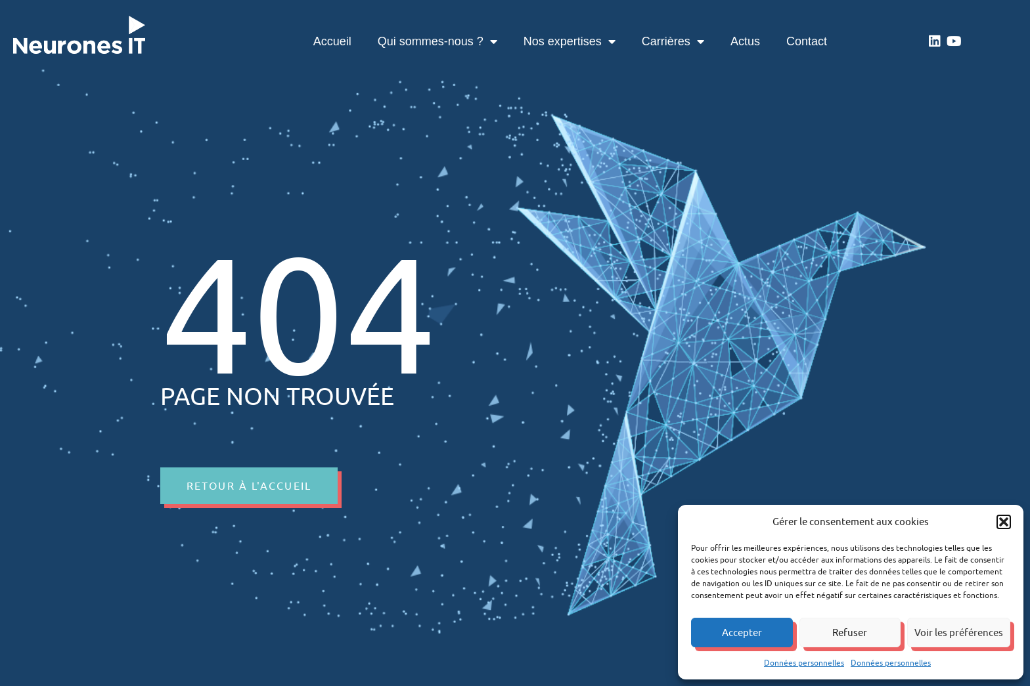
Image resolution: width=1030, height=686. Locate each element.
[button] (1003, 521)
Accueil (332, 41)
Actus (745, 41)
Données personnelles (804, 663)
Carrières (673, 41)
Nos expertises (570, 41)
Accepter (742, 632)
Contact (806, 41)
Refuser (849, 632)
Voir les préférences (958, 632)
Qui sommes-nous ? (437, 41)
